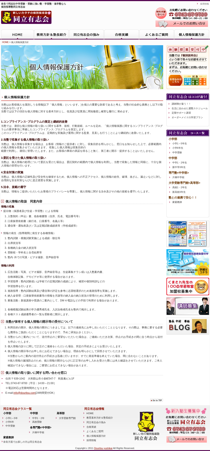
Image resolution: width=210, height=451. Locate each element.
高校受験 (37, 422)
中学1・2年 (38, 418)
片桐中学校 (178, 177)
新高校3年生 (179, 192)
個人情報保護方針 (191, 34)
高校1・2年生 (179, 187)
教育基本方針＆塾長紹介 (99, 417)
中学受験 (177, 152)
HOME (17, 34)
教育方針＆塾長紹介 (51, 34)
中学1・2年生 (179, 162)
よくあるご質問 (156, 34)
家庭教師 (177, 202)
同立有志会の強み (86, 34)
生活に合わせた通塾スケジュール (190, 108)
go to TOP (156, 400)
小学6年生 (177, 148)
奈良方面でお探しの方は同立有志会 (22, 441)
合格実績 (121, 34)
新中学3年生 (179, 167)
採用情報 (204, 4)
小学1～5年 (11, 418)
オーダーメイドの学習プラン (187, 117)
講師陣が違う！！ (181, 103)
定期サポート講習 (181, 112)
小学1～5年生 (179, 143)
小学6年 (9, 422)
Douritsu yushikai (103, 448)
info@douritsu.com (24, 392)
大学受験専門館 (67, 418)
